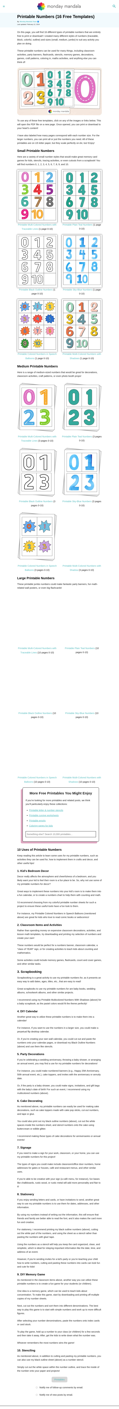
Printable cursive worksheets (44, 815)
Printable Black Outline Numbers (36, 289)
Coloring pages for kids (41, 825)
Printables (59, 1379)
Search (93, 834)
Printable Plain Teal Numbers (78, 224)
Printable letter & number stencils (46, 810)
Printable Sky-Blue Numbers (77, 289)
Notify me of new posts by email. (56, 1395)
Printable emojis (37, 820)
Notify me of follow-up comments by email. (61, 1387)
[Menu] (4, 6)
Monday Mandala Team (29, 22)
